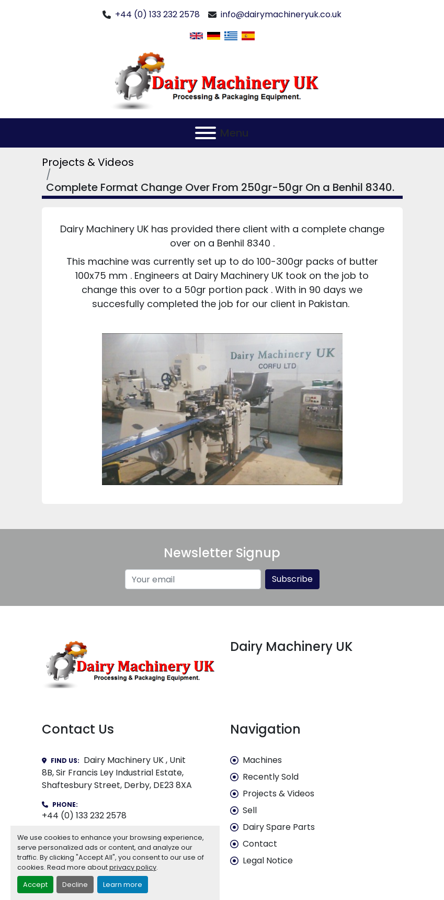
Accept (35, 884)
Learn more (122, 884)
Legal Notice (268, 860)
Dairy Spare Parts (279, 827)
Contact (260, 844)
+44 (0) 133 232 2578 (157, 14)
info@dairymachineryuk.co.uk (281, 14)
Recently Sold (271, 777)
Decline (75, 884)
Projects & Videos (88, 162)
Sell (250, 810)
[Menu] (205, 133)
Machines (262, 760)
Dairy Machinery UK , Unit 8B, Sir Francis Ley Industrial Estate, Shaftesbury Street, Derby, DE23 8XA (117, 772)
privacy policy (132, 867)
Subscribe (292, 579)
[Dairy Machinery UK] (128, 664)
